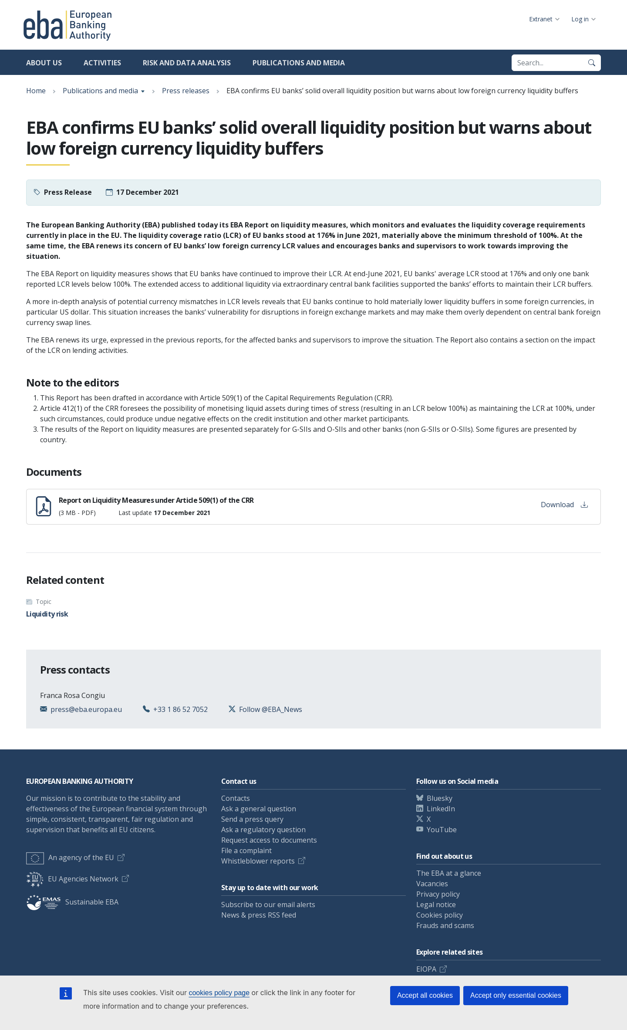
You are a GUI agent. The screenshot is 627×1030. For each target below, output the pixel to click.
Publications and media (299, 63)
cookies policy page (219, 992)
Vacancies (432, 883)
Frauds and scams (445, 925)
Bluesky (439, 798)
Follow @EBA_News (270, 709)
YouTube (442, 829)
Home (36, 90)
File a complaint (246, 850)
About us (44, 63)
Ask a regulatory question (263, 829)
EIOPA (426, 969)
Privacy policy (438, 894)
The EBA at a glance (448, 873)
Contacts (235, 798)
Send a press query (252, 819)
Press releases (185, 90)
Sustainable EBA (72, 902)
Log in (580, 19)
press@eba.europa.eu (86, 709)
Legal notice (436, 904)
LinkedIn (441, 808)
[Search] (592, 62)
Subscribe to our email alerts (268, 904)
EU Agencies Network (72, 879)
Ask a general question (258, 808)
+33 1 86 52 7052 (180, 709)
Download (564, 504)
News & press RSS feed (258, 915)
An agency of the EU (70, 857)
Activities (102, 63)
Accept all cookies (425, 995)
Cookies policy (439, 915)
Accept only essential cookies (515, 995)
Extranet (541, 19)
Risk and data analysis (187, 63)
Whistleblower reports (258, 861)
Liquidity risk (47, 614)
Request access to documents (269, 840)
